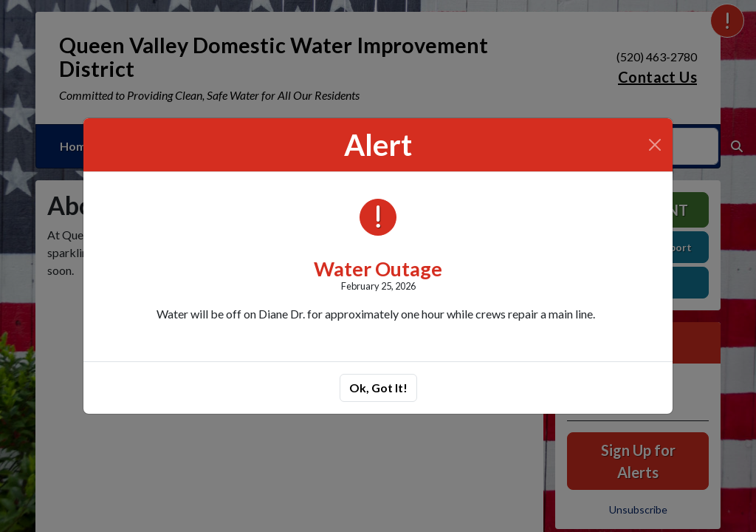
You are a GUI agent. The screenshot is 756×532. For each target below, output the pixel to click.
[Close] (655, 145)
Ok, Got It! (378, 388)
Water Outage (378, 268)
